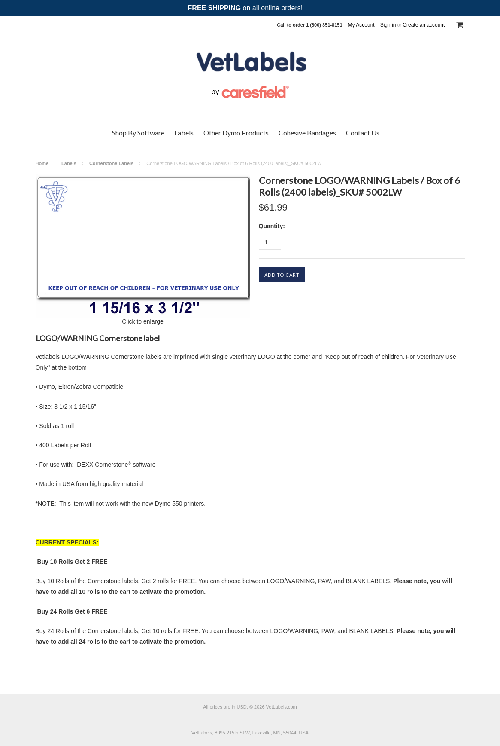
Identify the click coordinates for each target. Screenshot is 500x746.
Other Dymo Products (236, 132)
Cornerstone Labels (111, 163)
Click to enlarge (143, 321)
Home (42, 163)
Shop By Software (138, 132)
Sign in (388, 25)
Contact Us (362, 132)
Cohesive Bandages (307, 132)
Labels (184, 132)
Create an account (424, 25)
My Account (361, 25)
